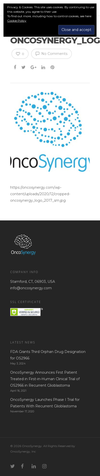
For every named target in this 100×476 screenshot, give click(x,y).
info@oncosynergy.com (31, 288)
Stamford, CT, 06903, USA (32, 281)
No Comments (51, 53)
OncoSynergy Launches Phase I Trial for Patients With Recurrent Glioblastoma (45, 402)
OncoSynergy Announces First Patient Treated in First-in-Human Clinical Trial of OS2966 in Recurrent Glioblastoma (45, 379)
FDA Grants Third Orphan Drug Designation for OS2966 (48, 354)
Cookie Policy (16, 20)
